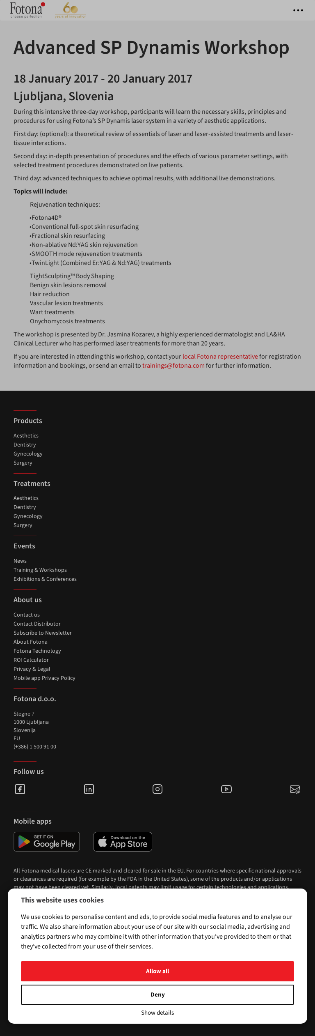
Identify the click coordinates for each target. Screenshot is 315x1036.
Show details (157, 1012)
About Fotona (31, 642)
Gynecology (28, 454)
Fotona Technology (37, 651)
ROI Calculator (31, 660)
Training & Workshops (40, 570)
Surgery (23, 463)
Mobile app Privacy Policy (44, 678)
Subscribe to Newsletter (43, 633)
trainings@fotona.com (173, 365)
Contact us (27, 615)
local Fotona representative (220, 356)
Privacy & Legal (32, 669)
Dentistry (25, 445)
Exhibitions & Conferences (45, 579)
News (20, 561)
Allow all (157, 971)
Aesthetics (26, 436)
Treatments (32, 484)
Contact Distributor (37, 624)
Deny (158, 994)
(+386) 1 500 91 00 (35, 747)
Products (28, 421)
